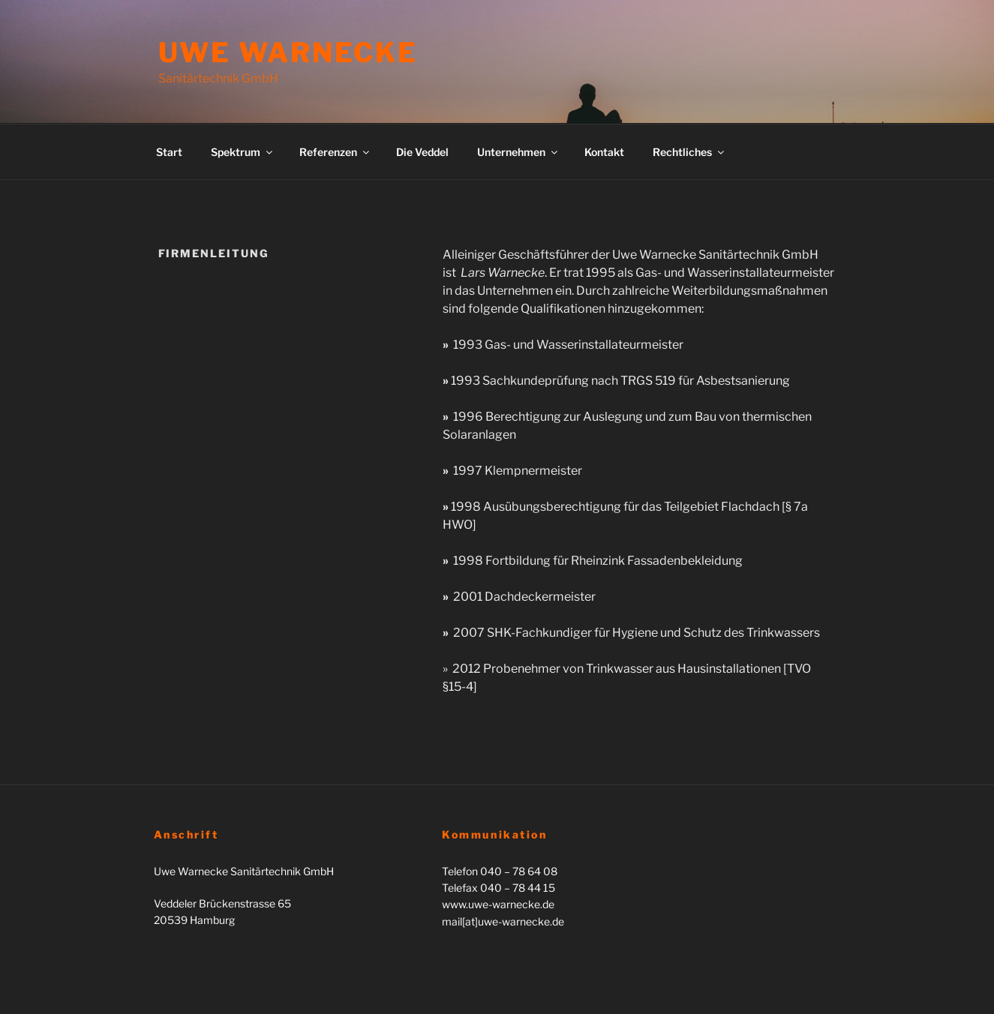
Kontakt (604, 152)
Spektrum (243, 152)
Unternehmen (518, 152)
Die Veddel (422, 152)
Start (169, 152)
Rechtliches (689, 152)
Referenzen (335, 152)
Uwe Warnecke (288, 52)
